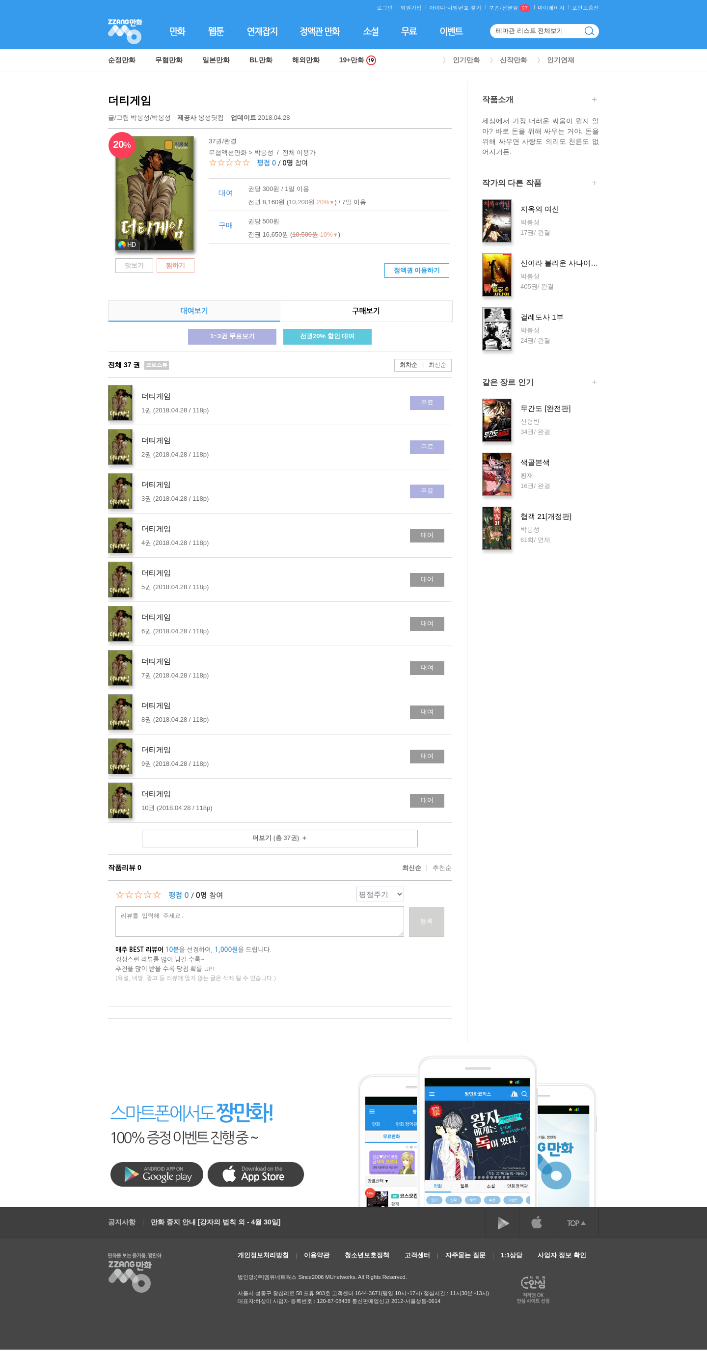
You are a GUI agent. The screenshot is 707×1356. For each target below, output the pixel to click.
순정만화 (122, 59)
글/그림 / (139, 117)
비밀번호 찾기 (464, 7)
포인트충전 (585, 7)
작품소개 (539, 100)
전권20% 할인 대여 (327, 336)
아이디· (438, 7)
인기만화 (466, 59)
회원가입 (411, 7)
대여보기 (194, 311)
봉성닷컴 (201, 117)
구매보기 (366, 311)
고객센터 (417, 1255)
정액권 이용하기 (417, 270)
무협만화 (169, 59)
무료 (427, 402)
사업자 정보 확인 (562, 1255)
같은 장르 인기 (539, 383)
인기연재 (560, 59)
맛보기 (134, 265)
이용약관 (316, 1255)
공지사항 (122, 1222)
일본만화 (216, 59)
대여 (427, 535)
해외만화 (306, 59)
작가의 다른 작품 (539, 184)
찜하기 (175, 265)
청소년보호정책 (367, 1255)
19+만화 (358, 60)
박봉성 (140, 117)
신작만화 (513, 59)
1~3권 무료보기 (232, 336)
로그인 (385, 7)
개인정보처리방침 (263, 1255)
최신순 (431, 364)
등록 (426, 921)
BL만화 (260, 59)
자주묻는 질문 (465, 1255)
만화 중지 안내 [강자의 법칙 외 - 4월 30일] (215, 1222)
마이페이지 (551, 7)
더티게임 (129, 100)
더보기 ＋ (279, 837)
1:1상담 (512, 1255)
